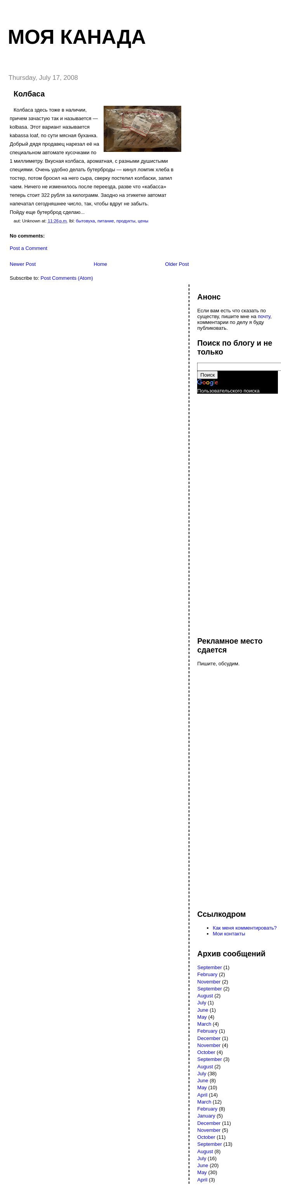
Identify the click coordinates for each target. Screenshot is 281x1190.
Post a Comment (28, 248)
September (209, 967)
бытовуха (85, 221)
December (208, 1038)
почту (264, 316)
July (201, 1003)
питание (105, 221)
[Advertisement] (228, 511)
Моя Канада (77, 37)
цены (143, 221)
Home (100, 264)
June (202, 1010)
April (202, 1095)
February (207, 974)
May (202, 1017)
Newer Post (23, 264)
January (206, 1116)
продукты (125, 221)
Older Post (177, 264)
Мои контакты (229, 934)
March (204, 1024)
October (206, 1052)
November (208, 982)
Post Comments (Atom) (67, 278)
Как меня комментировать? (245, 928)
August (205, 996)
